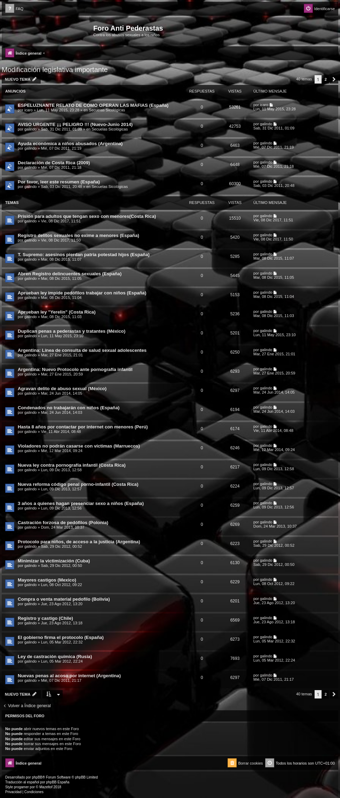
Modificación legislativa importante (55, 69)
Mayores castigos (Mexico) (47, 580)
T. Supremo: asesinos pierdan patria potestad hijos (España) (84, 254)
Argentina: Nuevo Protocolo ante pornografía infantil (75, 369)
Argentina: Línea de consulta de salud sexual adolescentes (82, 350)
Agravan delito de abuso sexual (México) (62, 388)
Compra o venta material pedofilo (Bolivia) (64, 599)
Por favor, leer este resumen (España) (59, 181)
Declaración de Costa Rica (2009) (54, 162)
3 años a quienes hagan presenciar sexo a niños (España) (81, 503)
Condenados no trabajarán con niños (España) (68, 407)
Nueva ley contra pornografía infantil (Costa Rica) (72, 465)
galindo (30, 129)
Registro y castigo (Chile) (45, 618)
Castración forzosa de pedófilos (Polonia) (63, 522)
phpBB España (57, 782)
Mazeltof (46, 787)
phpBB (37, 777)
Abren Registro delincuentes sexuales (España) (69, 273)
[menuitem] (14, 9)
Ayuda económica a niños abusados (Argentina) (70, 143)
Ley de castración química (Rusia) (55, 656)
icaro (28, 110)
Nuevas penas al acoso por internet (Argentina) (69, 675)
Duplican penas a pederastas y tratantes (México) (71, 331)
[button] (334, 79)
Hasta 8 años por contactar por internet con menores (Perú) (83, 426)
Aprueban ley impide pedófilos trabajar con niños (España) (82, 292)
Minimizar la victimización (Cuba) (54, 560)
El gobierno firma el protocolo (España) (61, 637)
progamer (21, 787)
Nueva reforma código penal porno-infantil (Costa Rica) (78, 484)
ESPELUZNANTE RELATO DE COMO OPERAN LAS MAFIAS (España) (93, 105)
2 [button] (326, 79)
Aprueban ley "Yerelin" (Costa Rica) (57, 312)
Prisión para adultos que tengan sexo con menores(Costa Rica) (87, 216)
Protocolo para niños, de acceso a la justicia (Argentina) (79, 541)
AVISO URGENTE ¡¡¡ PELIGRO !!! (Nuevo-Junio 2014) (75, 124)
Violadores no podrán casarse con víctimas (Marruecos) (79, 446)
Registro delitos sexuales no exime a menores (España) (78, 235)
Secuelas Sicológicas (107, 110)
